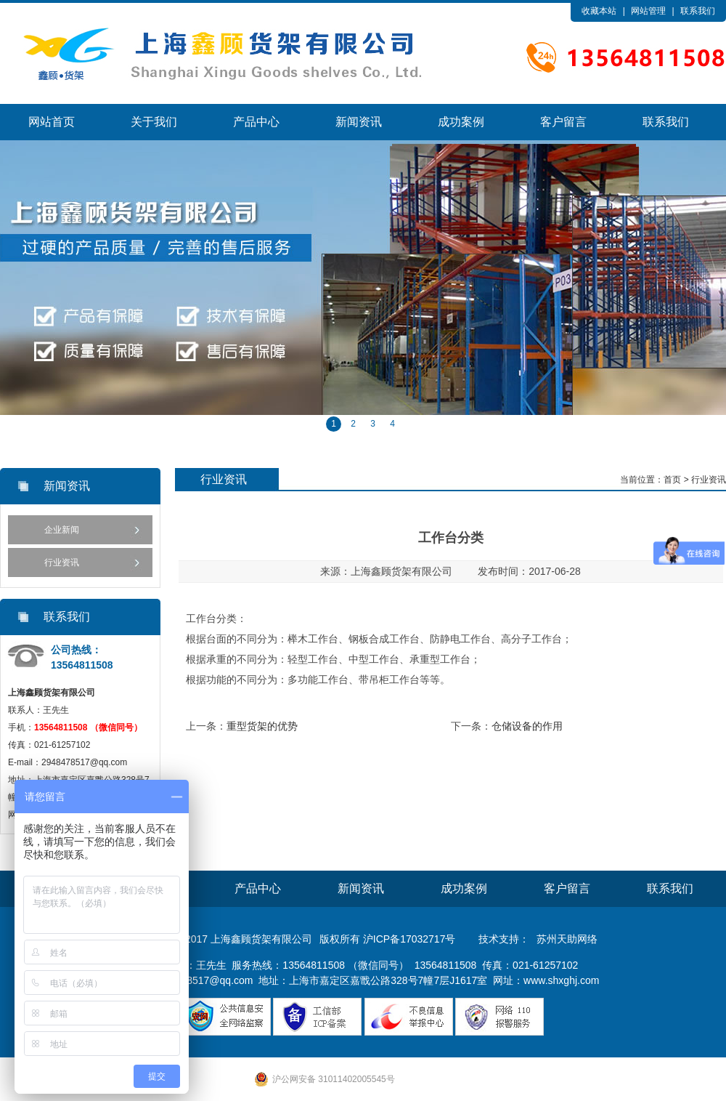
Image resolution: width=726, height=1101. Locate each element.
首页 (672, 480)
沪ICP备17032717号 (409, 939)
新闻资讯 (358, 122)
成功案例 (461, 122)
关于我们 (154, 122)
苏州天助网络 (567, 939)
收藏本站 (599, 11)
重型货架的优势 (262, 726)
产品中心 (256, 122)
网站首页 (51, 122)
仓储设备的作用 (527, 726)
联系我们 (697, 11)
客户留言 (563, 122)
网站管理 (648, 11)
